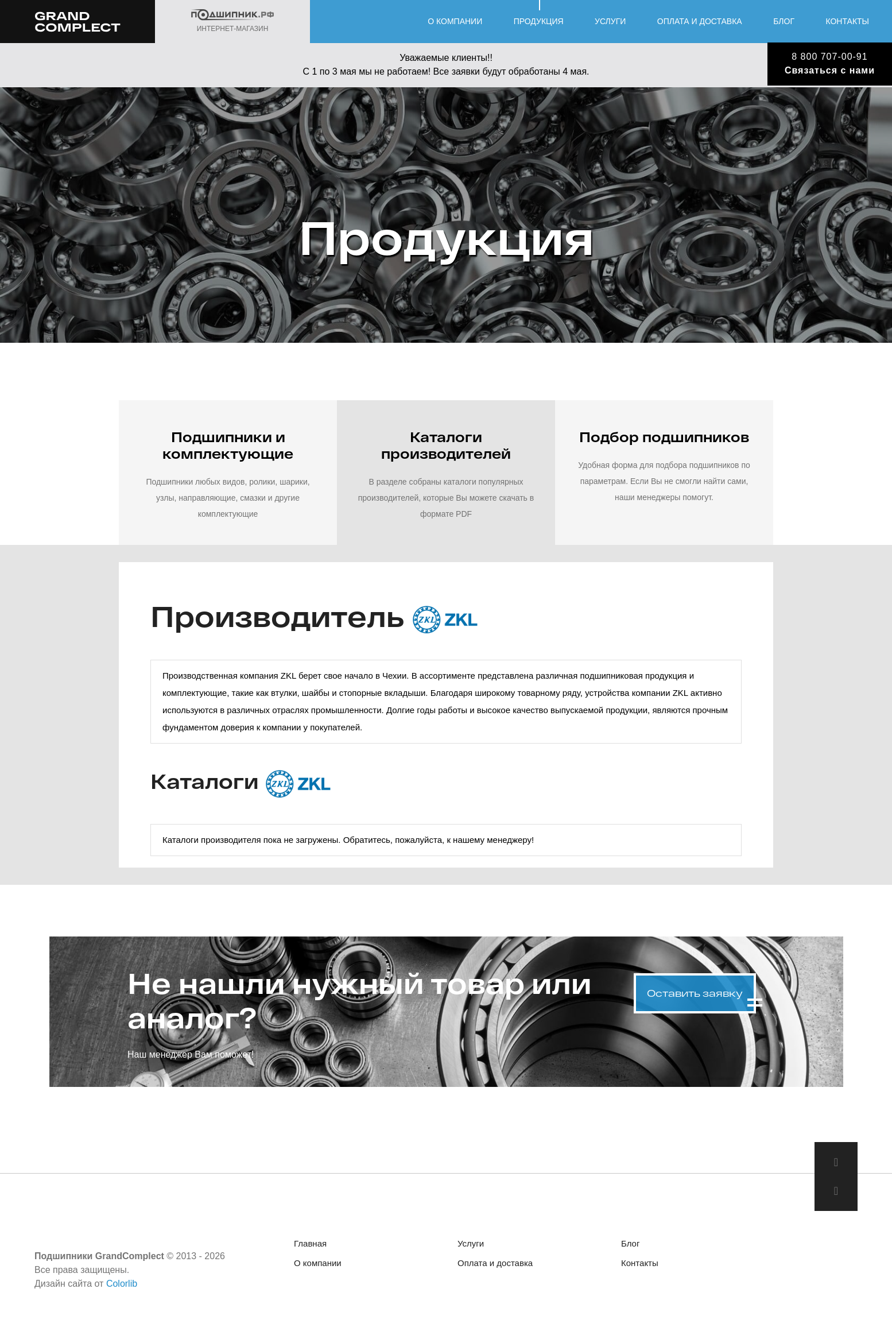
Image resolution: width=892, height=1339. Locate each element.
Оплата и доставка (699, 21)
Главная (310, 1243)
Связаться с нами (830, 70)
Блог (783, 21)
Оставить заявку (695, 993)
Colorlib (121, 1283)
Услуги (610, 21)
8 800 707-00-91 (829, 56)
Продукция (539, 21)
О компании (455, 21)
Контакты (847, 21)
